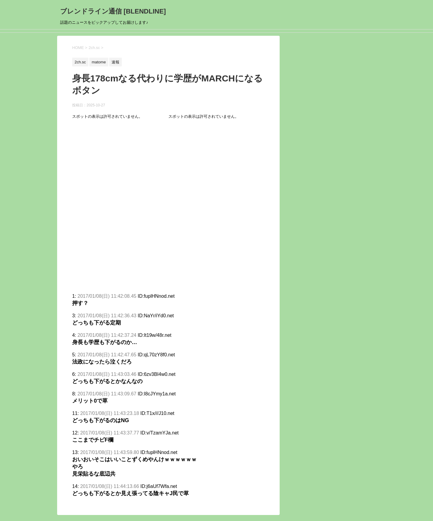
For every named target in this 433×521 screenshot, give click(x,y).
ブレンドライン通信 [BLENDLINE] (113, 11)
